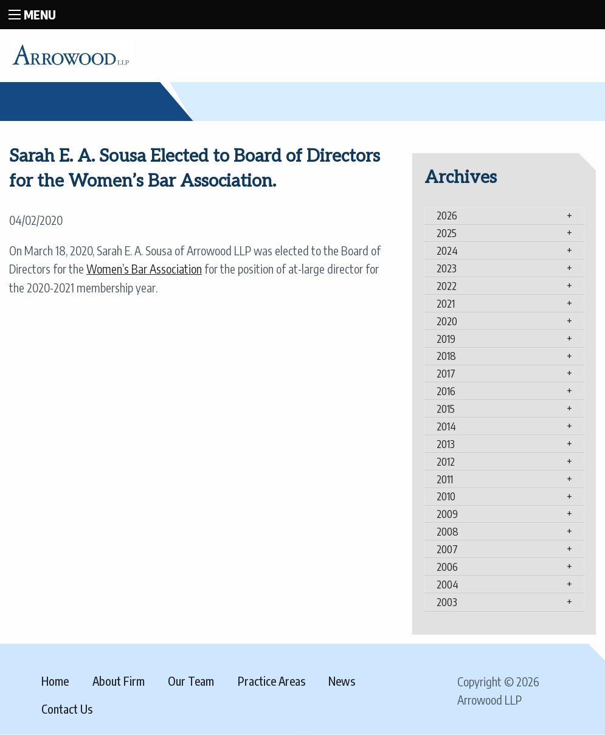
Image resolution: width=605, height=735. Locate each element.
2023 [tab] (447, 268)
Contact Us (66, 709)
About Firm (118, 681)
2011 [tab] (445, 479)
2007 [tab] (447, 549)
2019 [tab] (446, 338)
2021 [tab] (446, 303)
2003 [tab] (447, 602)
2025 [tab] (447, 233)
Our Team (191, 681)
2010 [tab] (446, 496)
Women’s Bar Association (144, 268)
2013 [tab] (446, 443)
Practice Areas (271, 681)
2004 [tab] (447, 584)
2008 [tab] (447, 531)
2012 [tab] (446, 461)
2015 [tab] (446, 408)
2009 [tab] (447, 513)
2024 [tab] (447, 250)
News (341, 681)
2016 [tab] (446, 391)
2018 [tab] (446, 355)
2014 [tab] (446, 426)
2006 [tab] (447, 566)
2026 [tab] (447, 215)
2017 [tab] (446, 373)
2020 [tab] (447, 321)
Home (55, 681)
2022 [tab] (447, 285)
